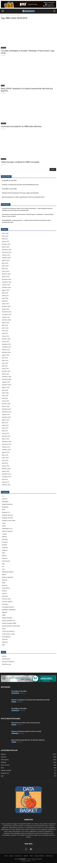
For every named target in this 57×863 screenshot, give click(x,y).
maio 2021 (5, 363)
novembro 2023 (6, 282)
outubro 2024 (6, 255)
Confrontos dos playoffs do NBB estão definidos (21, 126)
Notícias (4, 591)
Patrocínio (5, 596)
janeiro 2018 (5, 471)
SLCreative (33, 861)
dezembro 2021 (6, 344)
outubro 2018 (6, 447)
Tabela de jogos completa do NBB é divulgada (20, 162)
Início (2, 15)
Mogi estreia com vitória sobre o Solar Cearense (25, 722)
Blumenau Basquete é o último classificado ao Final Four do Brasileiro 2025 (23, 197)
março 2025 (5, 241)
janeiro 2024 (5, 276)
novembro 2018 (6, 444)
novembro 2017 (6, 477)
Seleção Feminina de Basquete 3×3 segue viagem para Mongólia (20, 193)
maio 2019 (5, 428)
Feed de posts (6, 659)
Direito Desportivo (7, 531)
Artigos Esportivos (7, 504)
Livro (3, 569)
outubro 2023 (6, 285)
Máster (4, 574)
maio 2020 (5, 395)
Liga (3, 564)
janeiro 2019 (5, 439)
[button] (54, 11)
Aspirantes (5, 507)
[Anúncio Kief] (28, 4)
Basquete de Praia (7, 518)
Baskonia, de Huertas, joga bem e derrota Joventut (26, 731)
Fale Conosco (49, 856)
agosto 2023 (5, 290)
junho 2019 (5, 425)
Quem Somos (18, 856)
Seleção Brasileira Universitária (11, 626)
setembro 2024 (6, 258)
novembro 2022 (6, 314)
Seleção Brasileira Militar (9, 623)
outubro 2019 (6, 414)
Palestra (4, 593)
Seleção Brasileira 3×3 (8, 620)
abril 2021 (5, 366)
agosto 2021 (5, 355)
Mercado (4, 580)
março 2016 (5, 482)
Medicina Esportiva (7, 577)
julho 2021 (5, 358)
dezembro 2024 (6, 249)
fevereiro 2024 (6, 274)
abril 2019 (5, 431)
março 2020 (5, 401)
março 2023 (5, 303)
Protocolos (5, 604)
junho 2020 (5, 393)
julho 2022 (5, 325)
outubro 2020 (6, 382)
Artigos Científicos (39, 856)
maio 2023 (5, 298)
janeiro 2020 (5, 406)
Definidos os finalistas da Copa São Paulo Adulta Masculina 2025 (20, 184)
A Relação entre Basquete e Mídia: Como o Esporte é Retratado (19, 208)
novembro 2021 (6, 347)
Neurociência (6, 588)
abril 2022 (5, 333)
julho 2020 (5, 390)
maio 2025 (5, 236)
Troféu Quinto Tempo (8, 634)
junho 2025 (5, 233)
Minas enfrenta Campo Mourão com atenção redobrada (27, 740)
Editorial (4, 537)
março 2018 (5, 466)
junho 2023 (5, 295)
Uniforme (4, 639)
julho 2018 (5, 455)
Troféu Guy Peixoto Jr (8, 631)
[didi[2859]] (28, 678)
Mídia (2, 85)
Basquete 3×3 (6, 512)
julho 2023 (5, 293)
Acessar (4, 656)
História (4, 555)
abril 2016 (5, 479)
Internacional (6, 561)
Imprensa (4, 558)
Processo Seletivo (7, 601)
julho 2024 (5, 263)
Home (5, 856)
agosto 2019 (5, 420)
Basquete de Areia (7, 515)
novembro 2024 (6, 252)
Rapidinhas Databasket (8, 610)
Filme (3, 553)
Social (3, 628)
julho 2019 (5, 422)
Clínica (4, 526)
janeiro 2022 (5, 341)
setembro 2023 (6, 287)
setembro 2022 (6, 320)
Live (3, 566)
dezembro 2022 (6, 312)
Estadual (4, 545)
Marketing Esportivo (8, 572)
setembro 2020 (6, 385)
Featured (4, 550)
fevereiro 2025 (6, 244)
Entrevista (5, 539)
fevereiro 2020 (6, 404)
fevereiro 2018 (6, 468)
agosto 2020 (5, 387)
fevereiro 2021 (6, 371)
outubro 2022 (6, 317)
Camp (3, 523)
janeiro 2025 (5, 247)
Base (3, 509)
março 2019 (5, 433)
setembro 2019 (6, 417)
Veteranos (5, 642)
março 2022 (5, 336)
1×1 (3, 496)
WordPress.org (6, 664)
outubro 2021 (6, 349)
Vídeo (3, 645)
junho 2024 (5, 266)
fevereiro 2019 (6, 436)
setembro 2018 (6, 449)
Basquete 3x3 (5, 773)
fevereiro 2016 (6, 485)
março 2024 (5, 271)
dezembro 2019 (6, 409)
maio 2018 (5, 460)
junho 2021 (5, 360)
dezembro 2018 (6, 441)
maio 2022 (5, 331)
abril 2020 (5, 398)
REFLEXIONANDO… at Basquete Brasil (12, 220)
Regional (4, 612)
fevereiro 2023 (6, 306)
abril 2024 (5, 268)
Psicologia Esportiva (8, 607)
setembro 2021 (6, 352)
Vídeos (31, 856)
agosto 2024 (5, 260)
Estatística (5, 547)
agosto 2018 (5, 452)
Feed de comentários (8, 661)
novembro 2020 (6, 379)
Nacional (3, 47)
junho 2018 (5, 458)
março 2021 (5, 368)
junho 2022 (5, 328)
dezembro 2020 (6, 376)
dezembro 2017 (6, 474)
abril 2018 (5, 463)
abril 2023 (5, 301)
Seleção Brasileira (7, 618)
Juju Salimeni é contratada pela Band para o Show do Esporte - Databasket (22, 214)
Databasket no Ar (7, 528)
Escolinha (4, 542)
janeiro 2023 (5, 309)
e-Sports (4, 534)
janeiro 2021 (5, 374)
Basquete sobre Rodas (8, 520)
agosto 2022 (5, 322)
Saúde (4, 615)
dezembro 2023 (6, 279)
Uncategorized (6, 637)
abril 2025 (5, 239)
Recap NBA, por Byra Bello (9, 180)
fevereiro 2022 (6, 339)
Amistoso (5, 499)
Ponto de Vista (6, 599)
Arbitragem (5, 501)
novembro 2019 (6, 412)
